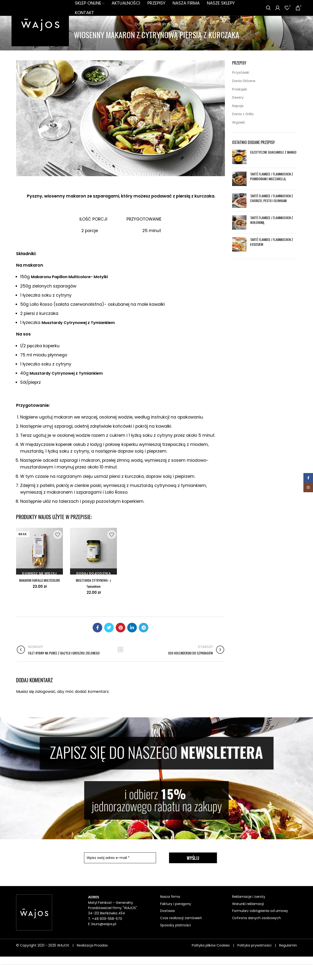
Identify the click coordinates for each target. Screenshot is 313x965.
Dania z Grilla (242, 122)
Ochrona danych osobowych (256, 926)
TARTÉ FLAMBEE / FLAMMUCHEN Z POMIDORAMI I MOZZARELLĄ (271, 185)
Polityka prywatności (254, 953)
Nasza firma (170, 905)
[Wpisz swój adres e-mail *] (120, 866)
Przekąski (239, 98)
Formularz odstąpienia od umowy (260, 919)
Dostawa (167, 919)
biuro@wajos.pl (103, 932)
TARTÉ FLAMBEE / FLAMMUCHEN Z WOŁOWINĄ (271, 228)
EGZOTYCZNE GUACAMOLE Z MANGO (273, 160)
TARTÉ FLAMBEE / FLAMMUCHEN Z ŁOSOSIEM (271, 250)
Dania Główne (148, 32)
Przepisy (170, 32)
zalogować (45, 700)
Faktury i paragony (175, 912)
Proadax (101, 953)
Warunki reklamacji (248, 912)
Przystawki (240, 81)
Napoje (238, 114)
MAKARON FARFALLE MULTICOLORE (39, 591)
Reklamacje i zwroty (248, 905)
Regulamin (288, 953)
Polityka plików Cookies (211, 953)
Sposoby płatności (175, 933)
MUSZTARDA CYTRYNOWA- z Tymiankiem (93, 591)
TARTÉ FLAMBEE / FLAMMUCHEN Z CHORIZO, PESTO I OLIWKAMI (271, 206)
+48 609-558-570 (107, 927)
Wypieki (238, 131)
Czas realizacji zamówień (181, 926)
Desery (238, 106)
